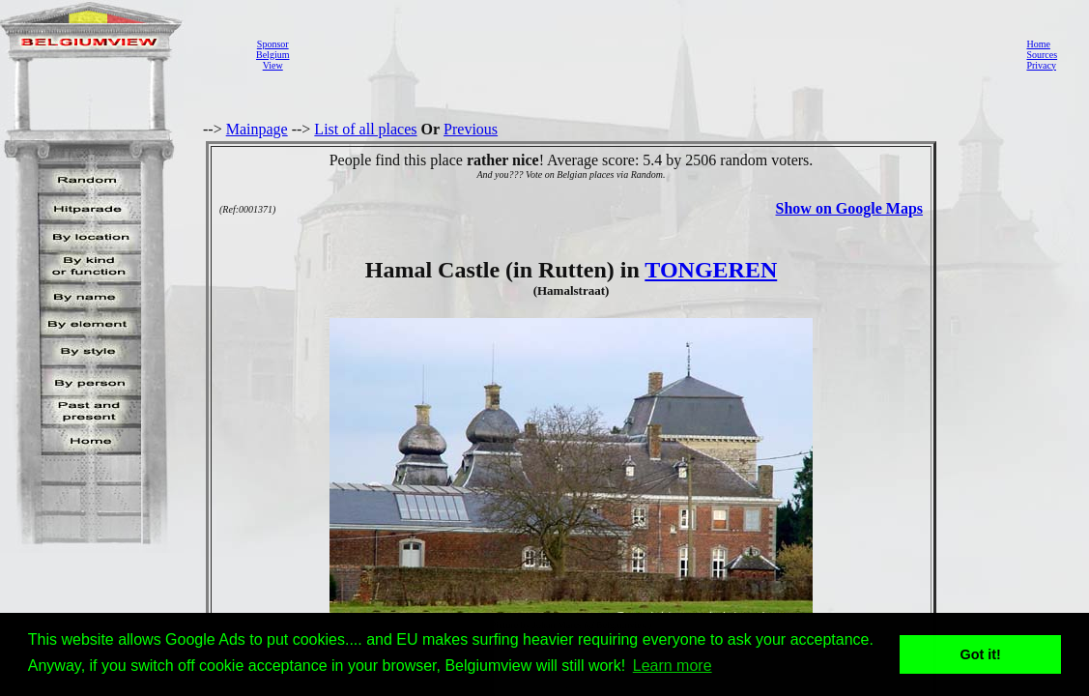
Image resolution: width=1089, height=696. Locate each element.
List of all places (365, 129)
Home (1037, 44)
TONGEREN (711, 269)
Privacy (1041, 65)
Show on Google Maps (849, 208)
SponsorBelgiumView (272, 55)
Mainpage (257, 129)
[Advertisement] (652, 54)
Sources (1041, 54)
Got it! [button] (980, 654)
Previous (471, 129)
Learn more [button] (672, 665)
